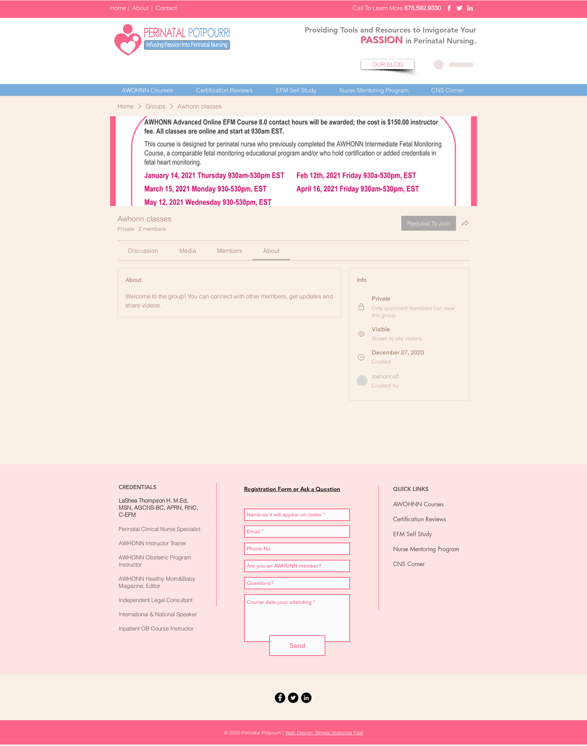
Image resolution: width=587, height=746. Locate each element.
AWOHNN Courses (418, 504)
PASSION (382, 40)
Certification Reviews (419, 519)
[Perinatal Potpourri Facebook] (449, 8)
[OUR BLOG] (387, 64)
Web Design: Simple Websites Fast (324, 733)
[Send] (297, 645)
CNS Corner (409, 564)
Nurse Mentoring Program (426, 549)
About (140, 8)
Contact (166, 8)
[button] (224, 90)
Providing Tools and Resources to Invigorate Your (390, 29)
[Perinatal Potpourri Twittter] (459, 8)
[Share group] (464, 222)
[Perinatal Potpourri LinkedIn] (470, 8)
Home (118, 8)
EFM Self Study (412, 534)
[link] (143, 250)
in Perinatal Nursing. (439, 40)
